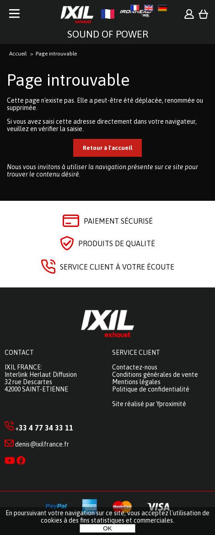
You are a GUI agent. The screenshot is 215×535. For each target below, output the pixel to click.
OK (107, 528)
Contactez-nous (134, 367)
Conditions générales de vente (155, 374)
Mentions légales (136, 382)
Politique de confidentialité (150, 389)
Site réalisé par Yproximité (149, 404)
